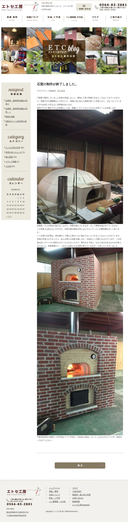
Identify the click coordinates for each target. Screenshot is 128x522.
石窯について (54, 495)
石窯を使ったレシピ (14, 152)
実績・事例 (53, 491)
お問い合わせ (77, 498)
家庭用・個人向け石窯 (81, 495)
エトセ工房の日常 (13, 148)
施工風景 (61, 91)
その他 (8, 166)
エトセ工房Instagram (81, 505)
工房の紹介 (77, 491)
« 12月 (9, 216)
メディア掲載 (11, 162)
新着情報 (76, 501)
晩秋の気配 (10, 117)
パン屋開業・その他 (57, 501)
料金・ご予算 (54, 498)
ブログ (75, 488)
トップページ (54, 488)
